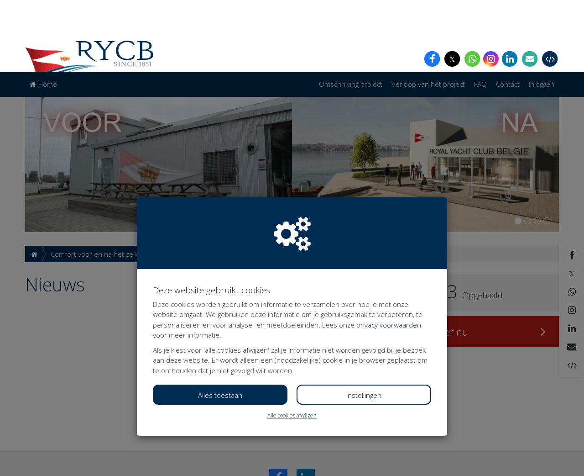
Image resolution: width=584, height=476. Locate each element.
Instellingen (363, 323)
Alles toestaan (220, 323)
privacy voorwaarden (388, 253)
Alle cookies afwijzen (292, 344)
